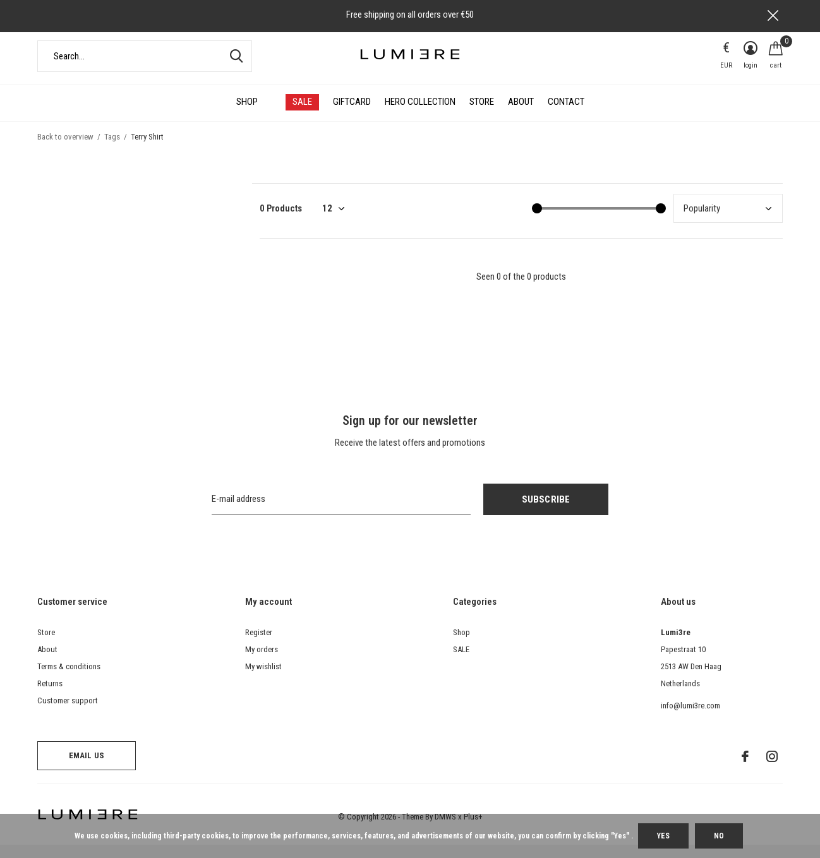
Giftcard (352, 115)
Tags (112, 149)
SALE (302, 115)
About (521, 115)
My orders (261, 662)
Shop (247, 115)
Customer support (67, 713)
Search (234, 69)
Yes (663, 835)
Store (481, 115)
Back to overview (65, 149)
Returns (50, 696)
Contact (566, 115)
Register (258, 645)
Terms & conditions (68, 679)
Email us (86, 768)
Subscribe (546, 512)
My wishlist (263, 679)
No (719, 835)
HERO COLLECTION (420, 115)
